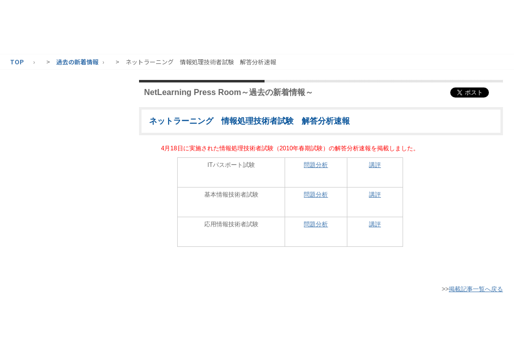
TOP (17, 61)
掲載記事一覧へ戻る (476, 289)
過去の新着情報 (77, 61)
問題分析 (316, 164)
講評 (375, 164)
